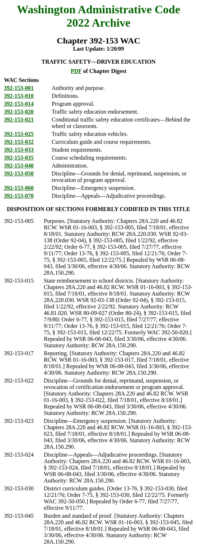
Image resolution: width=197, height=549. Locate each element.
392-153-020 (19, 112)
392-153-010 (19, 96)
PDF (76, 71)
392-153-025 (19, 134)
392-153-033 (19, 150)
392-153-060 (19, 188)
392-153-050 (19, 173)
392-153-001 (19, 88)
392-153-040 (19, 166)
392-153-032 (19, 142)
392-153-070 (19, 196)
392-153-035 (19, 158)
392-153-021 (19, 119)
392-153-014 (19, 104)
